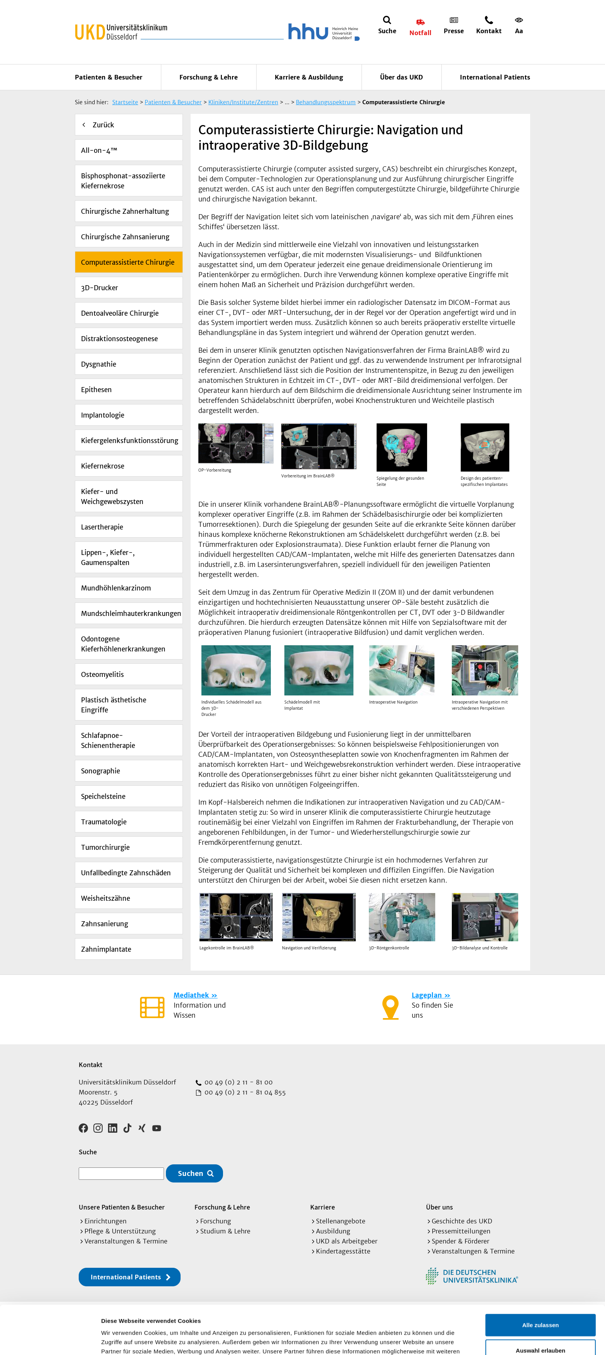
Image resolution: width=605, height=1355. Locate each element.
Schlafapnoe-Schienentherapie (108, 740)
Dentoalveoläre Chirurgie (120, 313)
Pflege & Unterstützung (120, 1231)
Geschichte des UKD (462, 1221)
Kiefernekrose (102, 466)
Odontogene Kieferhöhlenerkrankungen (123, 644)
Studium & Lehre (225, 1231)
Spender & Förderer (460, 1241)
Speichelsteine (103, 796)
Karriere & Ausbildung (309, 77)
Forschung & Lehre (208, 77)
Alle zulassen (540, 1279)
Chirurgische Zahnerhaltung (125, 211)
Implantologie (102, 415)
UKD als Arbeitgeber (346, 1241)
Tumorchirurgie (105, 847)
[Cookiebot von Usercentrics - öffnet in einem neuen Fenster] (50, 1340)
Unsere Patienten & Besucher (122, 1207)
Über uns (439, 1207)
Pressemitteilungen (461, 1231)
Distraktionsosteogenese (119, 339)
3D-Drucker (99, 288)
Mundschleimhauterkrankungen (131, 613)
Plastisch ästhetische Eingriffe (113, 705)
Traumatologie (104, 822)
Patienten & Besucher (108, 77)
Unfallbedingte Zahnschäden (126, 873)
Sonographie (100, 771)
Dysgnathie (98, 364)
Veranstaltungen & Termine (125, 1241)
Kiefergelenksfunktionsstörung (129, 440)
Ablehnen (540, 1329)
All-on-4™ (99, 150)
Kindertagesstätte (343, 1251)
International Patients (495, 77)
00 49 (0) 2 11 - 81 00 (238, 1082)
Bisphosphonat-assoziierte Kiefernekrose (123, 181)
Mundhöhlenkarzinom (116, 588)
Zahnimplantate (106, 949)
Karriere (322, 1207)
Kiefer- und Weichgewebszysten (112, 496)
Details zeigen (410, 1339)
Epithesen (96, 390)
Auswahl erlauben (540, 1304)
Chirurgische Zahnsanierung (125, 237)
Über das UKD (401, 77)
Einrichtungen (105, 1221)
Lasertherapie (102, 527)
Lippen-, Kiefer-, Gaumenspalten (108, 557)
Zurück (103, 125)
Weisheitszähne (105, 898)
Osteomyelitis (102, 674)
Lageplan (427, 995)
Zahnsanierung (104, 924)
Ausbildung (333, 1231)
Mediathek (191, 995)
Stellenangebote (340, 1221)
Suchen (190, 1173)
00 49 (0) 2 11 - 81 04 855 (244, 1092)
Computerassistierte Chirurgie (127, 262)
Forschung (215, 1221)
